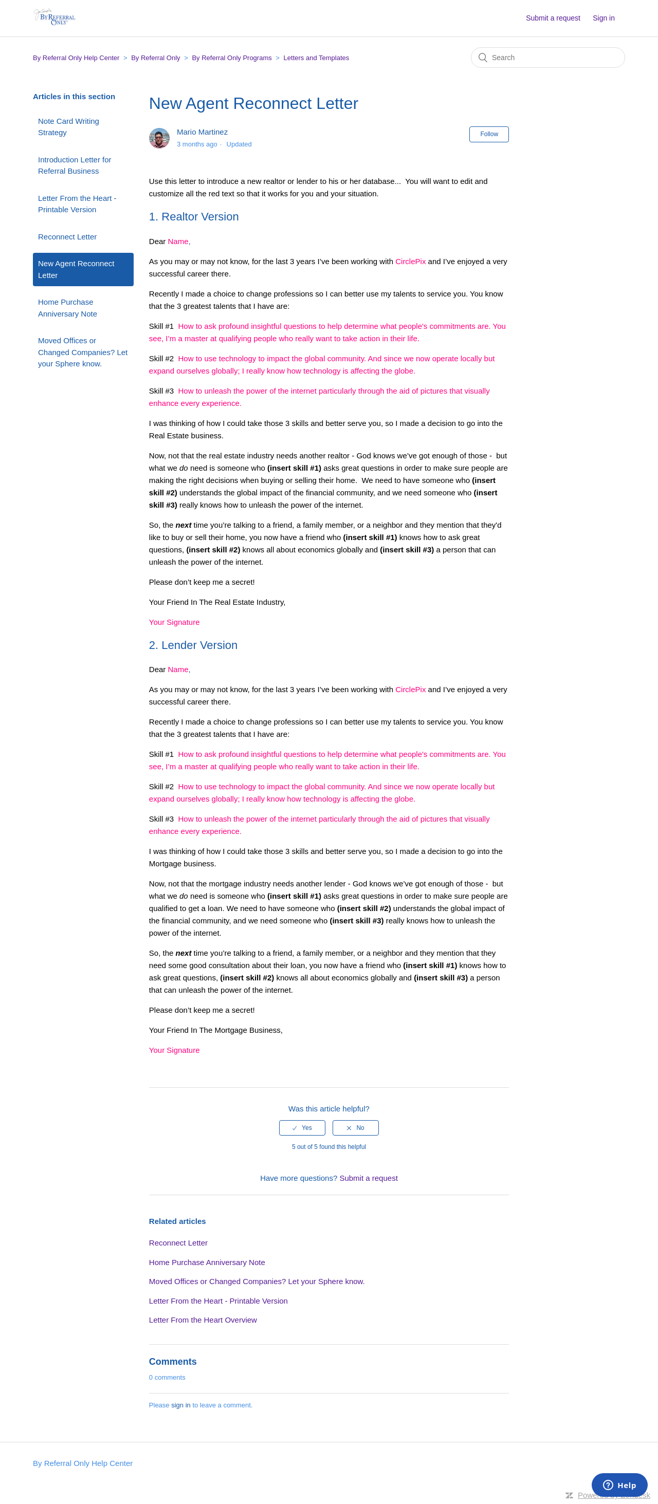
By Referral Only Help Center (76, 58)
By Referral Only (155, 58)
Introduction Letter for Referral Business (75, 165)
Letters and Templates (317, 58)
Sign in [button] (604, 18)
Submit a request (553, 18)
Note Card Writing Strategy (68, 127)
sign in (181, 1405)
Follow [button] (489, 134)
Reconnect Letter (67, 236)
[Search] (548, 57)
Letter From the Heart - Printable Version (77, 204)
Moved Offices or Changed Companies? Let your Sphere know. (82, 352)
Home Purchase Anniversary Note (67, 308)
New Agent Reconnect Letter (76, 269)
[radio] (302, 1128)
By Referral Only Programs (231, 58)
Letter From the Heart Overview (203, 1319)
